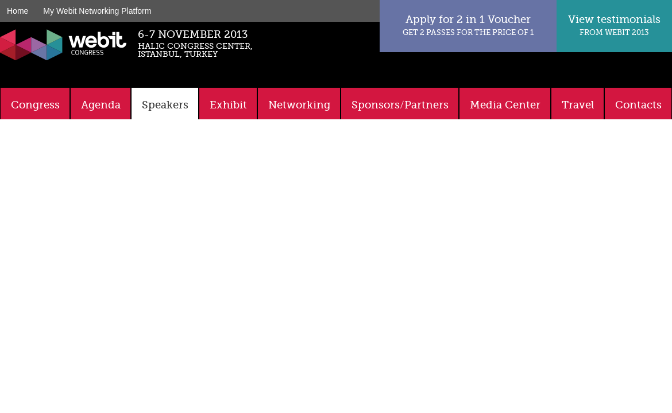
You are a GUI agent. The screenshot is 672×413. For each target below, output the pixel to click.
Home (17, 10)
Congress (35, 105)
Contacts (638, 105)
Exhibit (228, 105)
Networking (299, 105)
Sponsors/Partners (400, 105)
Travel (578, 105)
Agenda (101, 105)
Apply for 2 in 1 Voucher (468, 25)
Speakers (165, 105)
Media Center (505, 105)
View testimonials (614, 25)
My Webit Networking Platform (97, 10)
